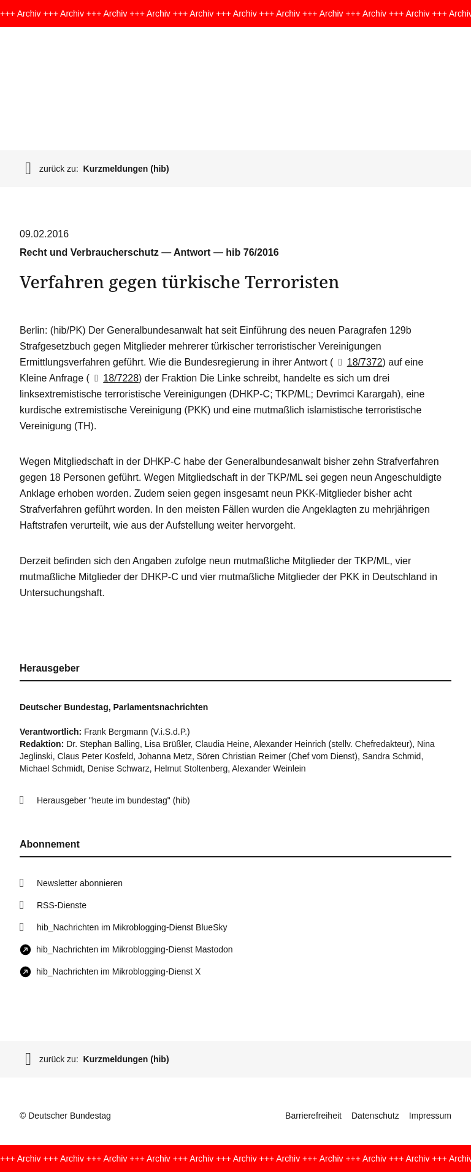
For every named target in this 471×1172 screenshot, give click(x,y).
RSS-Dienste (61, 905)
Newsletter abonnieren (80, 883)
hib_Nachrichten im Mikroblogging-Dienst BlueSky (132, 927)
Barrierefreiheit (313, 1115)
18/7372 (357, 362)
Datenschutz (375, 1115)
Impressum (430, 1115)
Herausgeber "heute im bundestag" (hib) (113, 800)
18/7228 (114, 378)
